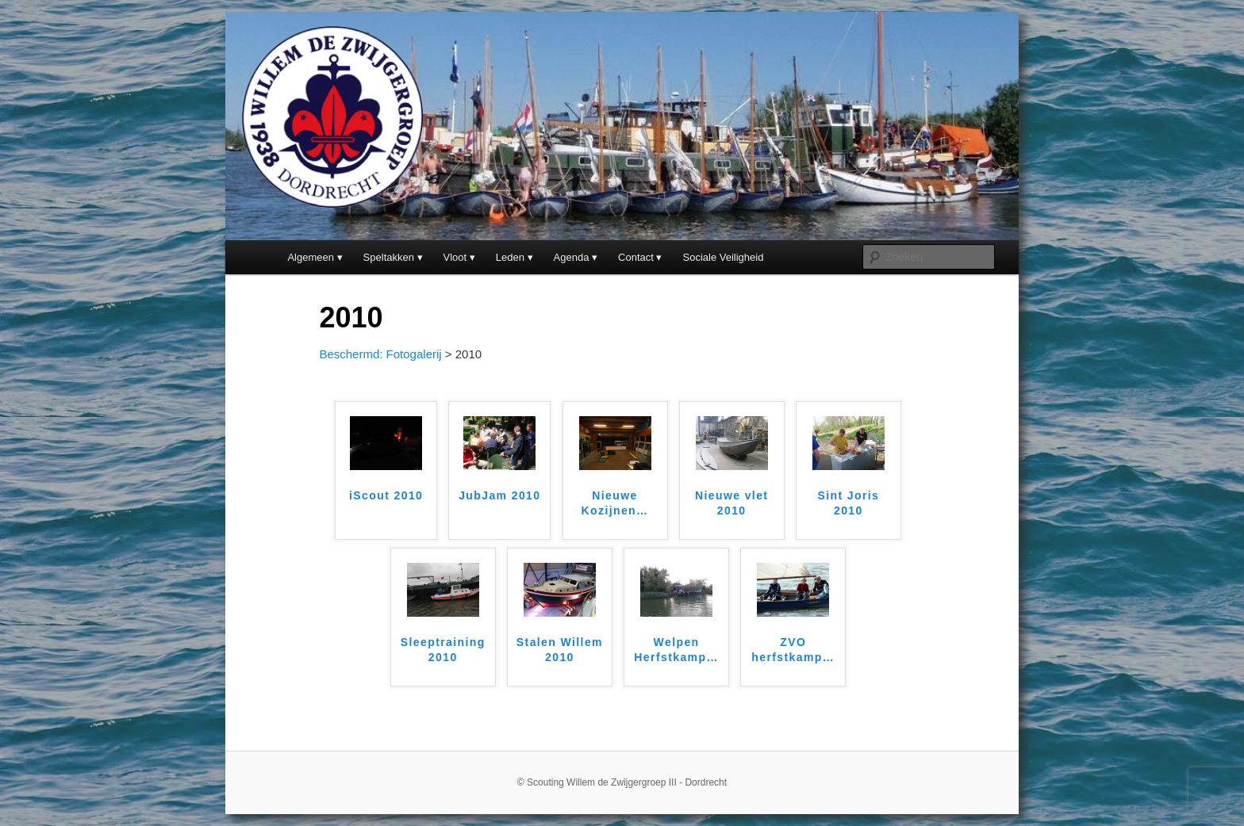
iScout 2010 (386, 495)
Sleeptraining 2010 (443, 650)
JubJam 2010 (499, 495)
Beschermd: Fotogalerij (380, 354)
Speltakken (388, 257)
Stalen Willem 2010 (559, 650)
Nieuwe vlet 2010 (731, 503)
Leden (510, 257)
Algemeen (310, 257)
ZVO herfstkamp (793, 650)
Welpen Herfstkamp (676, 650)
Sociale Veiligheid (723, 257)
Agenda (571, 257)
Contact (636, 257)
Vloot (455, 257)
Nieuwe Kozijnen (615, 503)
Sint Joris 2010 (848, 503)
